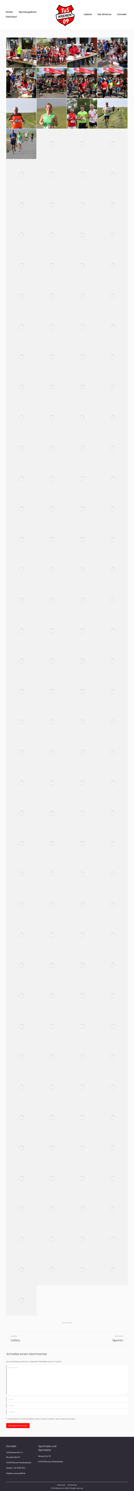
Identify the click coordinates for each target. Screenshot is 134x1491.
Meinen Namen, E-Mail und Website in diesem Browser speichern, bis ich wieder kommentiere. (42, 1419)
